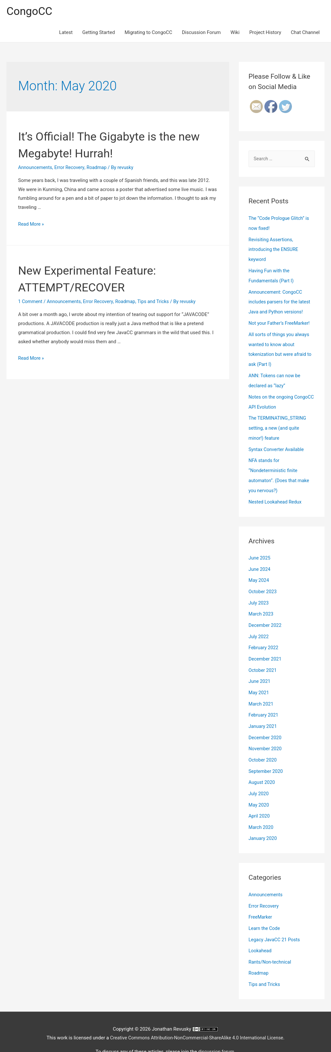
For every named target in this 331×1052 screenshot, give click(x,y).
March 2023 (261, 605)
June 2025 (260, 550)
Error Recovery (71, 168)
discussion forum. (217, 1034)
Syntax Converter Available (277, 444)
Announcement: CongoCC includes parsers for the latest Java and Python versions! (281, 300)
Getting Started (98, 33)
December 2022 (266, 616)
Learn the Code (265, 912)
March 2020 (261, 813)
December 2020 (266, 725)
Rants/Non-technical (271, 945)
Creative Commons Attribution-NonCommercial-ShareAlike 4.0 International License (196, 1020)
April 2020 (260, 802)
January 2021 (263, 715)
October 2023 (263, 583)
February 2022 (264, 638)
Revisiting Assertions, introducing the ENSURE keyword (274, 249)
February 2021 (264, 704)
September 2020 (266, 758)
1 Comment (30, 302)
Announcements (35, 168)
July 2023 (259, 594)
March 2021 (261, 693)
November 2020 (266, 736)
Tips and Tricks (157, 302)
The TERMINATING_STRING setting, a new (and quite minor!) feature (278, 423)
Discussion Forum (201, 33)
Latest (66, 33)
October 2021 (263, 660)
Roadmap (99, 168)
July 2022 (259, 627)
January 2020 (263, 824)
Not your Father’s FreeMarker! (280, 321)
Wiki (235, 33)
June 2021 (260, 671)
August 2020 (262, 769)
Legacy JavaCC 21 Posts (275, 923)
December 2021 (266, 649)
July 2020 (259, 780)
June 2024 (260, 561)
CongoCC (30, 11)
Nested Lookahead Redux (276, 495)
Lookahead (260, 934)
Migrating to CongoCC (148, 33)
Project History (265, 33)
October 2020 (263, 747)
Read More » (31, 224)
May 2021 (259, 681)
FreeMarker (261, 901)
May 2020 (259, 791)
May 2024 (259, 572)
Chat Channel (305, 33)
